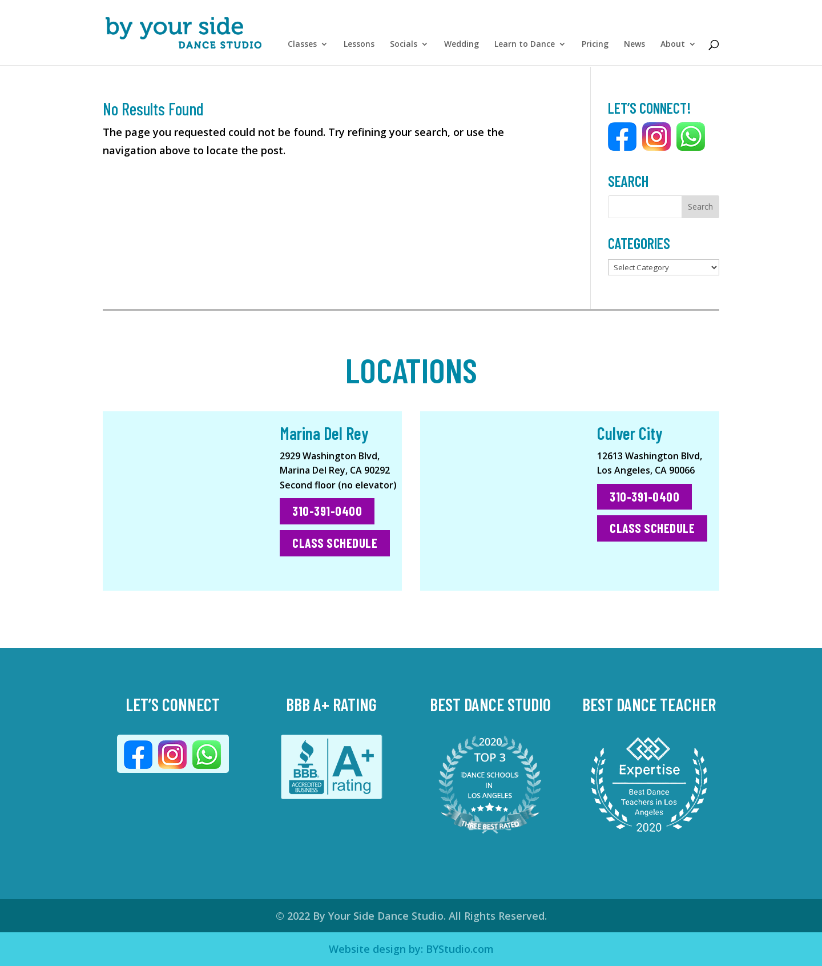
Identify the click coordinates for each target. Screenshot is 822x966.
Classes (302, 47)
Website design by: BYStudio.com (411, 949)
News (634, 47)
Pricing (595, 47)
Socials (403, 47)
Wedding (461, 47)
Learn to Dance (524, 47)
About (672, 47)
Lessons (359, 47)
